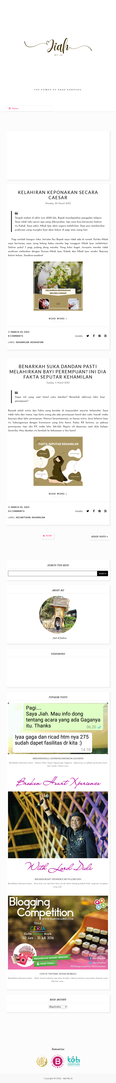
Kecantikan (23, 517)
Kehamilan (22, 342)
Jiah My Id (67, 1078)
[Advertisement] (58, 155)
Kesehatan (36, 342)
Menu (13, 108)
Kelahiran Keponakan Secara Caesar (58, 195)
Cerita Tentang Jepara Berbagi (58, 973)
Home (49, 535)
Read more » (58, 318)
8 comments (15, 336)
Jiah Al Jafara (59, 638)
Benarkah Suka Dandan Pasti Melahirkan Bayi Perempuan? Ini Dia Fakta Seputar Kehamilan (58, 371)
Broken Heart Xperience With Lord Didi (58, 879)
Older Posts (98, 536)
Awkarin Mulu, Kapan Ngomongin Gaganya (58, 758)
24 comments (16, 511)
